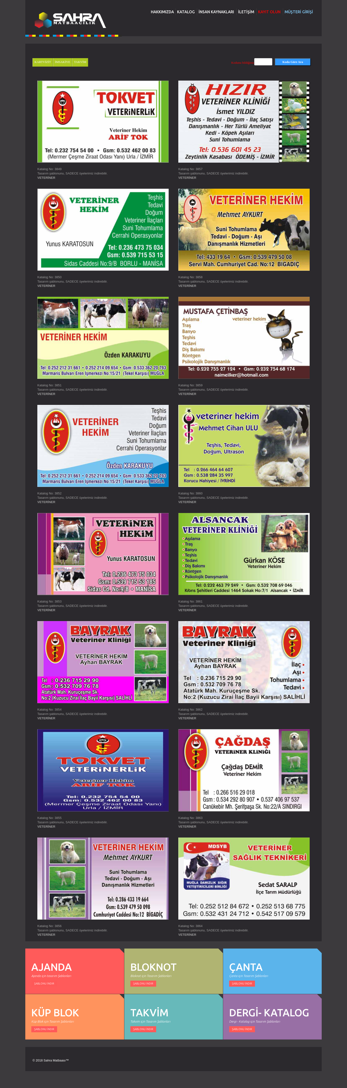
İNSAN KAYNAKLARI (216, 12)
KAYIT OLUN (269, 12)
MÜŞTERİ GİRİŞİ (299, 12)
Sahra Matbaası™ (56, 1060)
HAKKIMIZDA (162, 12)
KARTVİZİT (42, 62)
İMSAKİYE (62, 62)
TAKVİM (80, 62)
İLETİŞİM (246, 12)
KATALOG (186, 12)
